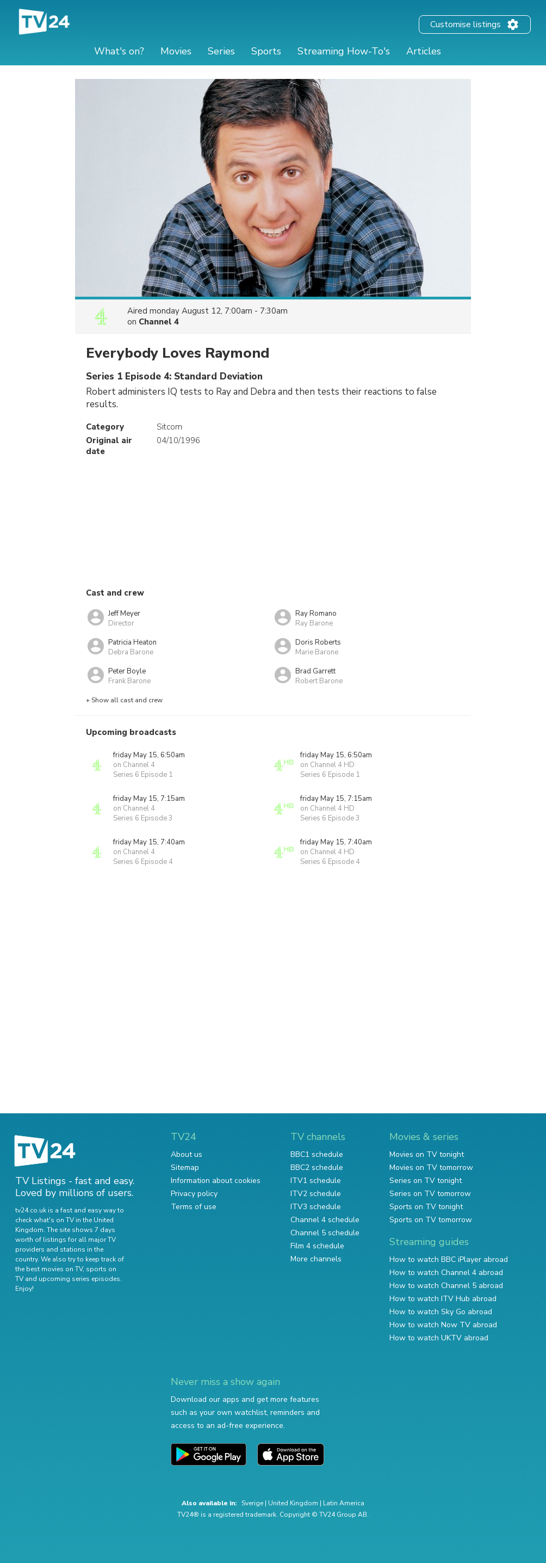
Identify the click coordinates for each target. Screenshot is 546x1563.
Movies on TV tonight (426, 1154)
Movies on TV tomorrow (431, 1167)
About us (186, 1154)
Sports (266, 51)
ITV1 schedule (315, 1180)
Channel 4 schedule (324, 1220)
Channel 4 (159, 321)
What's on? (119, 51)
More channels (316, 1259)
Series (221, 51)
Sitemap (185, 1167)
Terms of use (193, 1207)
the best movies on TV (49, 1269)
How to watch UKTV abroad (438, 1338)
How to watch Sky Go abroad (440, 1312)
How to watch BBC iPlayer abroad (448, 1259)
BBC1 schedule (316, 1154)
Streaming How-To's (343, 51)
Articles (423, 51)
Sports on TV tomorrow (430, 1220)
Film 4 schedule (317, 1246)
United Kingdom (293, 1503)
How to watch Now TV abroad (443, 1325)
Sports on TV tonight (426, 1207)
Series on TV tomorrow (430, 1193)
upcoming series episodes (79, 1278)
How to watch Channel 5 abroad (446, 1285)
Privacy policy (194, 1193)
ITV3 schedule (315, 1207)
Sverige (252, 1503)
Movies (175, 51)
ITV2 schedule (315, 1193)
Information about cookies (215, 1180)
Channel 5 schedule (324, 1233)
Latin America (343, 1503)
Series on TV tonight (425, 1180)
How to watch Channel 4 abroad (446, 1272)
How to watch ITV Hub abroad (443, 1299)
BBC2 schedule (316, 1167)
